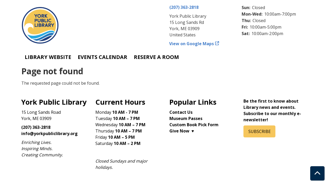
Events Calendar (102, 57)
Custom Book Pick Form (194, 125)
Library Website (48, 57)
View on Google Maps (191, 43)
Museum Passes (185, 118)
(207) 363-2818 (183, 7)
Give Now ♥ (181, 131)
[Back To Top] (317, 173)
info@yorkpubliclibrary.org (49, 133)
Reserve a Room (156, 57)
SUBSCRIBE (259, 131)
